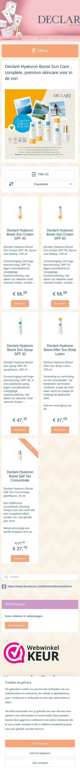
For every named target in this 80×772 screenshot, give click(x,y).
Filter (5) (39, 174)
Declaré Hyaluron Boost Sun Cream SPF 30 (20, 234)
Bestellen (20, 303)
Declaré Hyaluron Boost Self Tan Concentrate (20, 476)
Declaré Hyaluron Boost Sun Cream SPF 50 (60, 234)
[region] (40, 711)
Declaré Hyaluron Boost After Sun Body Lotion (60, 350)
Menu (40, 50)
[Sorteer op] (40, 184)
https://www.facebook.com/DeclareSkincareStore (37, 586)
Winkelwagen (16, 625)
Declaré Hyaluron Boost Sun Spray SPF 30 (20, 350)
